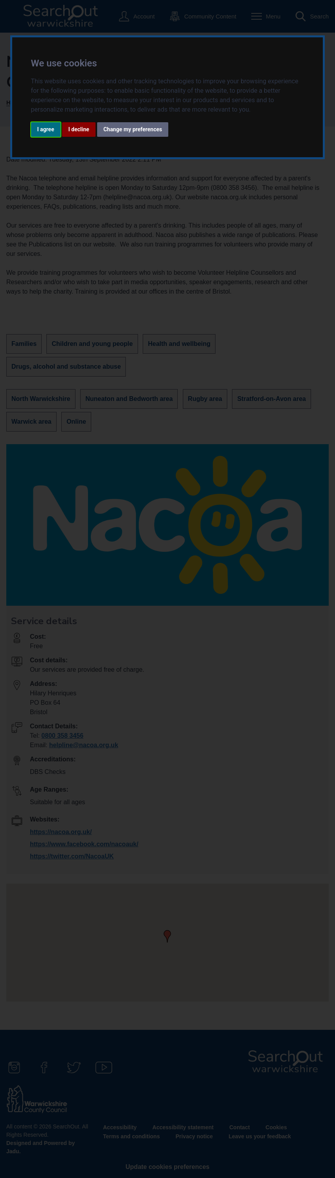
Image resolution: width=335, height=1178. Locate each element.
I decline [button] (78, 129)
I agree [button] (45, 129)
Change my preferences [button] (132, 129)
